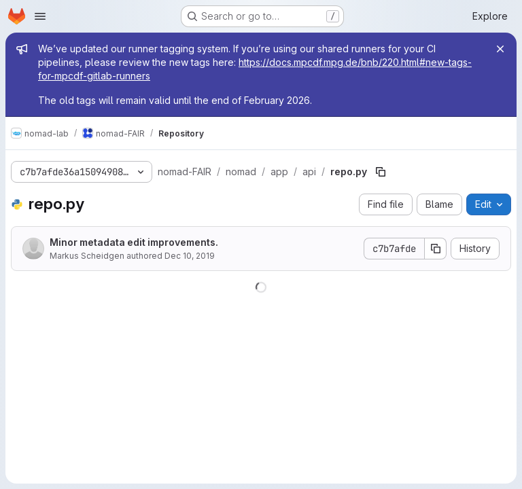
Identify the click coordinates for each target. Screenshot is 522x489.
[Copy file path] (381, 172)
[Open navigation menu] (40, 16)
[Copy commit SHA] (436, 248)
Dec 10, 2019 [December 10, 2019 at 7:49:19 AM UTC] (189, 256)
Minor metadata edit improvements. (134, 242)
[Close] (500, 49)
